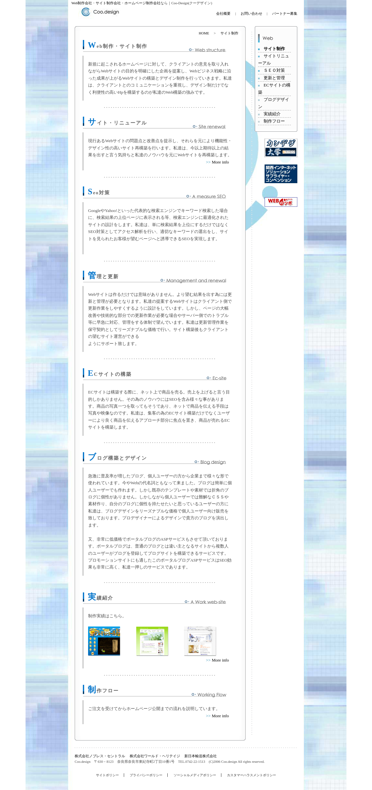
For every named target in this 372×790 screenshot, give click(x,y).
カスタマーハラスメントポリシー (251, 775)
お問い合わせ (252, 13)
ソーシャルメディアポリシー (195, 775)
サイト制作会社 (108, 3)
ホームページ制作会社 (142, 3)
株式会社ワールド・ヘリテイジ (155, 756)
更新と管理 (274, 77)
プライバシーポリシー (146, 775)
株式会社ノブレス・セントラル (100, 756)
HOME (204, 33)
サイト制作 (274, 48)
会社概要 (223, 13)
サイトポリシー (107, 775)
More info (220, 162)
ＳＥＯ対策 (274, 70)
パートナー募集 (284, 13)
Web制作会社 (81, 3)
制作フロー (274, 121)
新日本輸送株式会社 (200, 756)
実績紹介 (272, 113)
